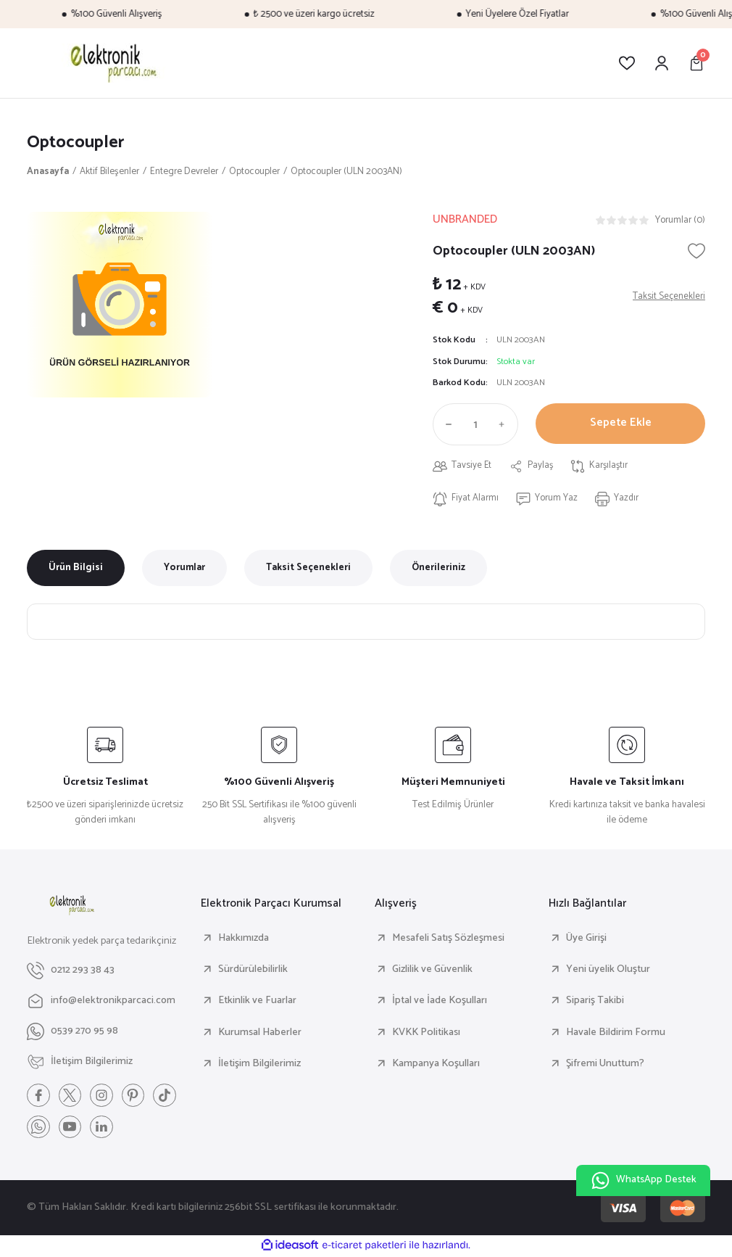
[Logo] (111, 63)
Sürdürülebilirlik (253, 970)
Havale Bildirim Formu (615, 1033)
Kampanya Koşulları (436, 1064)
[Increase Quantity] (505, 425)
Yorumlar (184, 569)
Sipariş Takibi (595, 1002)
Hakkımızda (243, 939)
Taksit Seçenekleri (308, 569)
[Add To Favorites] (696, 251)
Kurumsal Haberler (259, 1033)
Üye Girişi (586, 939)
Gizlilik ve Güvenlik (432, 970)
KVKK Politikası (426, 1033)
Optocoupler (76, 142)
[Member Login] (661, 63)
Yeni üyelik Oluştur (608, 970)
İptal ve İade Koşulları (439, 1002)
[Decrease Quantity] (446, 425)
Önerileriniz (438, 569)
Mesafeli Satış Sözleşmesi (448, 939)
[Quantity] (475, 425)
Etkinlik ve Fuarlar (257, 1002)
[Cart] (696, 63)
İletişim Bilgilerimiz (259, 1064)
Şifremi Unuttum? (605, 1064)
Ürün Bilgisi (76, 569)
